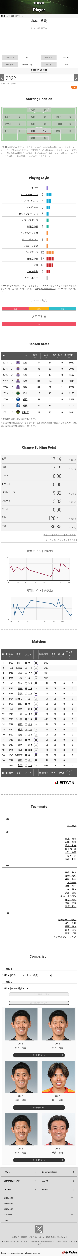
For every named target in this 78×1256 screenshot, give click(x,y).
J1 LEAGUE (8, 1198)
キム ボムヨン (68, 896)
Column (7, 1190)
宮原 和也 (70, 906)
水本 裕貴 (70, 842)
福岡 (20, 724)
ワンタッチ (29, 194)
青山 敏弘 (70, 872)
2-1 (30, 698)
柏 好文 (71, 889)
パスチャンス (31, 245)
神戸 (20, 729)
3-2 (30, 745)
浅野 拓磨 (70, 923)
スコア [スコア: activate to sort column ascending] (28, 654)
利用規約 (15, 1237)
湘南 (20, 673)
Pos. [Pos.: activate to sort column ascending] (53, 654)
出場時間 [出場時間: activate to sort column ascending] (69, 355)
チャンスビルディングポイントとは (60, 534)
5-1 (30, 678)
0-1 (30, 662)
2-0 (30, 734)
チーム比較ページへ (39, 994)
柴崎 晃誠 (70, 903)
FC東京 (18, 755)
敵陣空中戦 (32, 226)
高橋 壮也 (70, 859)
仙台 (20, 683)
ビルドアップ (31, 252)
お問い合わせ (60, 1237)
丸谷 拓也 (70, 899)
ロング (32, 207)
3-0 (30, 683)
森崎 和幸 (70, 879)
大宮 (20, 678)
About (45, 1190)
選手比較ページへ (39, 1003)
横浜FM (18, 698)
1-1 (30, 668)
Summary (8, 1215)
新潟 (20, 693)
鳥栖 (20, 709)
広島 (25, 362)
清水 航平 (70, 886)
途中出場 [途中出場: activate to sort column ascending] (57, 355)
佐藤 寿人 (70, 926)
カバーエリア (31, 278)
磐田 (20, 704)
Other (6, 1220)
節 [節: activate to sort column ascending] (3, 654)
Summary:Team (49, 1172)
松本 (25, 393)
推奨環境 (24, 1237)
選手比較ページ (39, 1055)
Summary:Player (12, 1181)
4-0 (30, 724)
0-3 (30, 750)
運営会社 (50, 1237)
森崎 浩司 (70, 875)
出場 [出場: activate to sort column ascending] (35, 355)
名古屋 (19, 668)
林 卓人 (71, 825)
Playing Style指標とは (45, 288)
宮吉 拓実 (70, 933)
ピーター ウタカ (67, 919)
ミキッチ (71, 882)
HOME (3, 16)
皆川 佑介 (70, 929)
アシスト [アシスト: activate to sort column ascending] (69, 655)
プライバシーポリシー (37, 1237)
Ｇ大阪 (19, 719)
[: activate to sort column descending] (4, 355)
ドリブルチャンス (29, 233)
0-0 (30, 714)
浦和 (20, 750)
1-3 (30, 719)
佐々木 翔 (70, 849)
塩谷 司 (71, 855)
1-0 (30, 693)
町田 (25, 399)
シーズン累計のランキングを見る (61, 540)
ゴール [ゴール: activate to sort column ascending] (61, 654)
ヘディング (29, 201)
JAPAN (45, 1181)
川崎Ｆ (19, 662)
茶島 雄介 (70, 892)
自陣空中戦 (32, 258)
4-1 (30, 760)
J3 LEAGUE (8, 1209)
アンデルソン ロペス (65, 936)
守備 (36, 265)
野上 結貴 (70, 838)
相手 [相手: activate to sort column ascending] (18, 654)
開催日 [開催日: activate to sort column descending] (9, 654)
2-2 (30, 673)
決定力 (34, 188)
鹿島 (20, 688)
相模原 (25, 412)
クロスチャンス (30, 239)
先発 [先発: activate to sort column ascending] (46, 355)
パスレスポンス (30, 220)
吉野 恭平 (70, 852)
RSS (74, 87)
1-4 (30, 688)
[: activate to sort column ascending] (9, 355)
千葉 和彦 (70, 845)
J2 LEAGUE (8, 1204)
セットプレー (28, 213)
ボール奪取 (32, 271)
